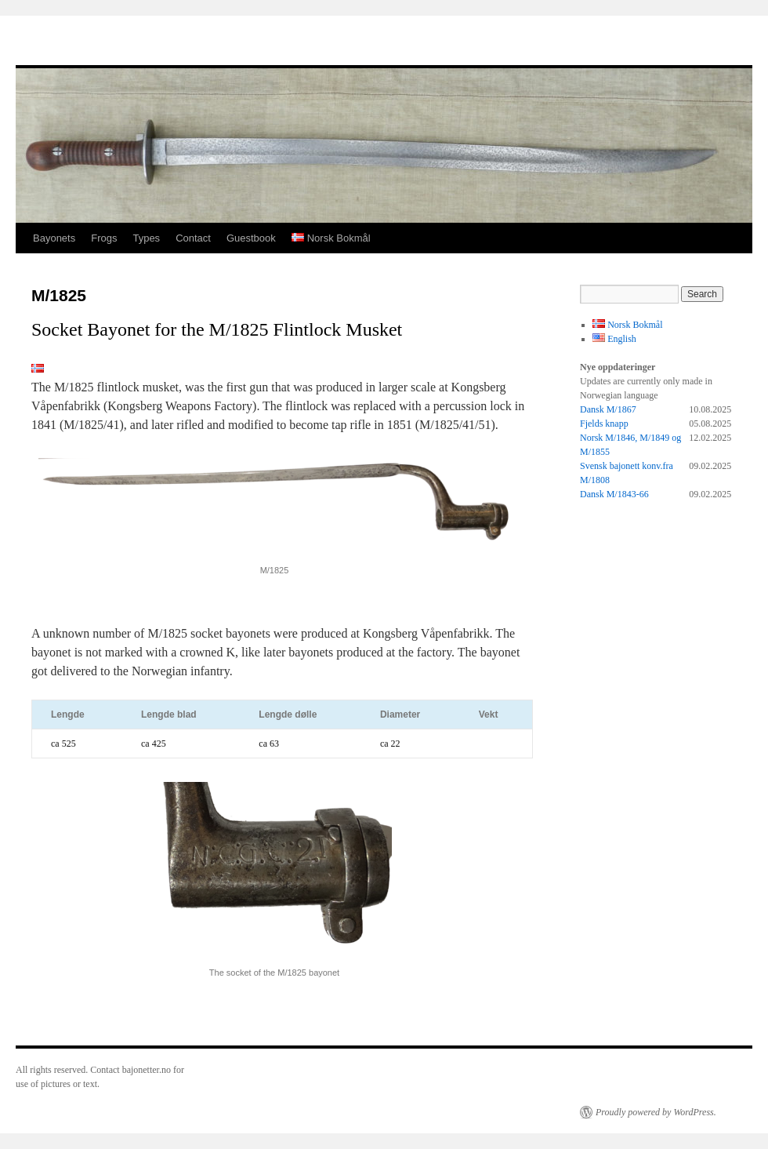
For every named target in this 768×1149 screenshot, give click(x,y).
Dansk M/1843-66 (614, 494)
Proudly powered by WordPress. (656, 1112)
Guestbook (251, 238)
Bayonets (54, 238)
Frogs (104, 238)
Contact (193, 238)
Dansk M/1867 (608, 409)
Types (146, 238)
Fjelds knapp (604, 423)
